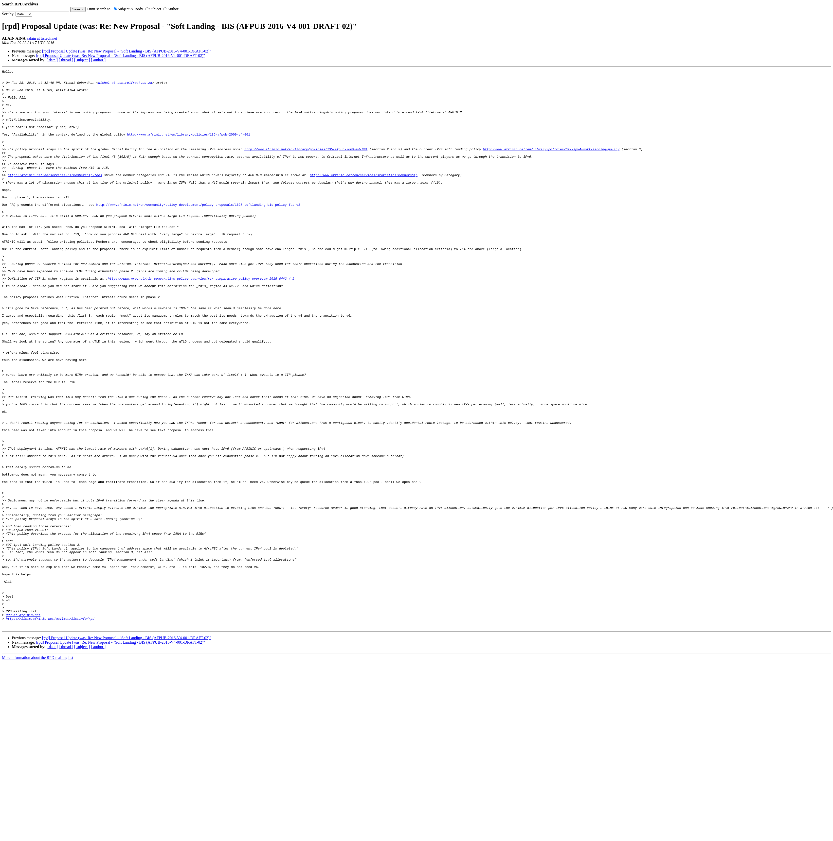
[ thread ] (66, 60)
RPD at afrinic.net (23, 724)
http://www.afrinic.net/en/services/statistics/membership (363, 196)
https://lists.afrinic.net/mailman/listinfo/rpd (50, 728)
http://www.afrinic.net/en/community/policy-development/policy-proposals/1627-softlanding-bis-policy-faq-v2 (198, 232)
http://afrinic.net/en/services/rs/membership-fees (55, 196)
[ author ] (98, 60)
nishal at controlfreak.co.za (125, 85)
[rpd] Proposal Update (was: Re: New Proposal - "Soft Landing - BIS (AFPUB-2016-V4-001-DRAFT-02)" (126, 51)
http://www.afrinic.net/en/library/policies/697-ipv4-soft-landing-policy (551, 165)
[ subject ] (82, 60)
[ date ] (52, 60)
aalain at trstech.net (42, 38)
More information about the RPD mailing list (37, 769)
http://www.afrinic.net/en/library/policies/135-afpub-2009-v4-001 (188, 147)
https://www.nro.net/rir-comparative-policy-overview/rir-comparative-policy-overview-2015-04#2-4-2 (201, 320)
